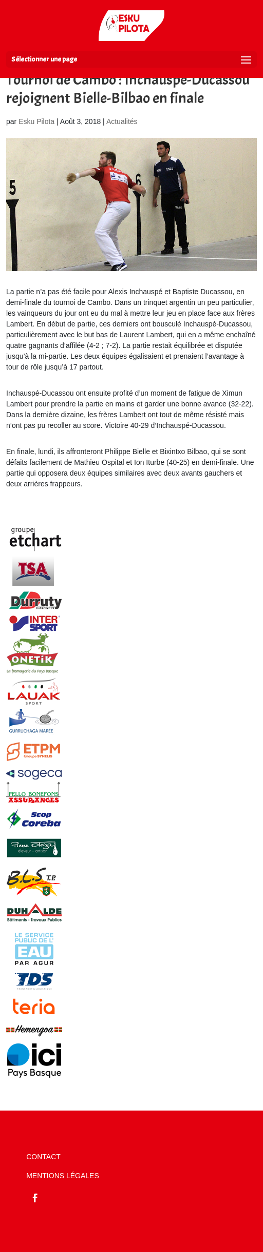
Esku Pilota (36, 121)
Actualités (122, 121)
